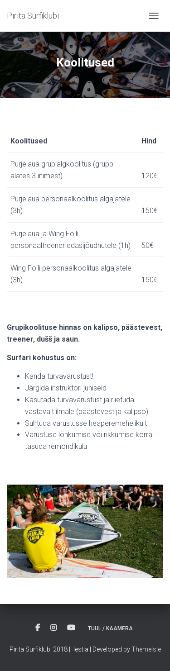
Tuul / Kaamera (110, 628)
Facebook (37, 628)
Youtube (71, 628)
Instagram (53, 628)
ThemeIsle (146, 649)
